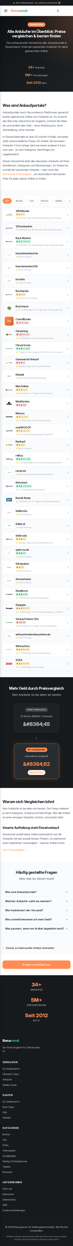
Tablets (58, 201)
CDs (32, 201)
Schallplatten (9, 1156)
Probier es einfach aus (36, 964)
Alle (7, 201)
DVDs (6, 1145)
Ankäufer (7, 1079)
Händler (7, 1117)
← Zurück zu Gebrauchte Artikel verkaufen (28, 948)
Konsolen (7, 1172)
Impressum (8, 1194)
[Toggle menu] (6, 11)
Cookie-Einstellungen (14, 1210)
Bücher (19, 201)
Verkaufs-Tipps (11, 1074)
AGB (5, 1205)
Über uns (7, 1188)
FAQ (5, 1112)
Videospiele (9, 1150)
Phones (44, 201)
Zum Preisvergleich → (15, 849)
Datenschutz (9, 1199)
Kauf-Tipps (8, 1107)
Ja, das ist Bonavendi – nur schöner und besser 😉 (36, 3)
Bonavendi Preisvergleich (17, 174)
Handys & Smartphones (15, 1161)
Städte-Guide (10, 1085)
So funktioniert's (11, 1068)
